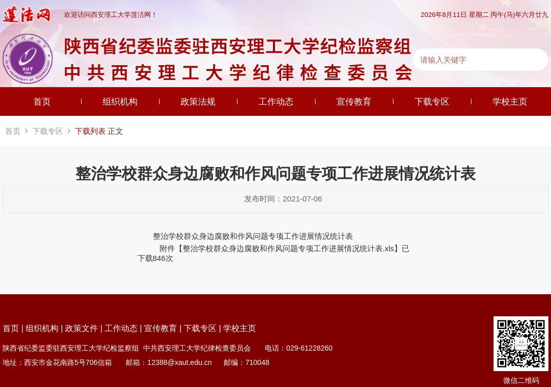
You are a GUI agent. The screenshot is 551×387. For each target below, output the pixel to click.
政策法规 (198, 101)
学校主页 (510, 101)
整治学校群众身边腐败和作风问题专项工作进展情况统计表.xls (289, 248)
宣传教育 (354, 101)
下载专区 (432, 101)
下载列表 (90, 131)
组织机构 (120, 101)
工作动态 (276, 101)
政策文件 (81, 328)
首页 (42, 101)
